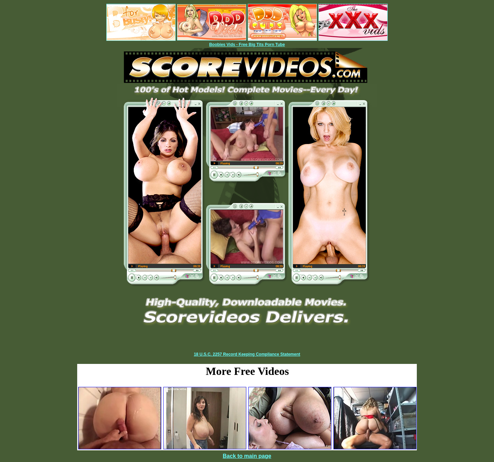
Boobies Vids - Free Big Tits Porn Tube (247, 44)
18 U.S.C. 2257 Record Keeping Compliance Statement (247, 354)
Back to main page (247, 456)
